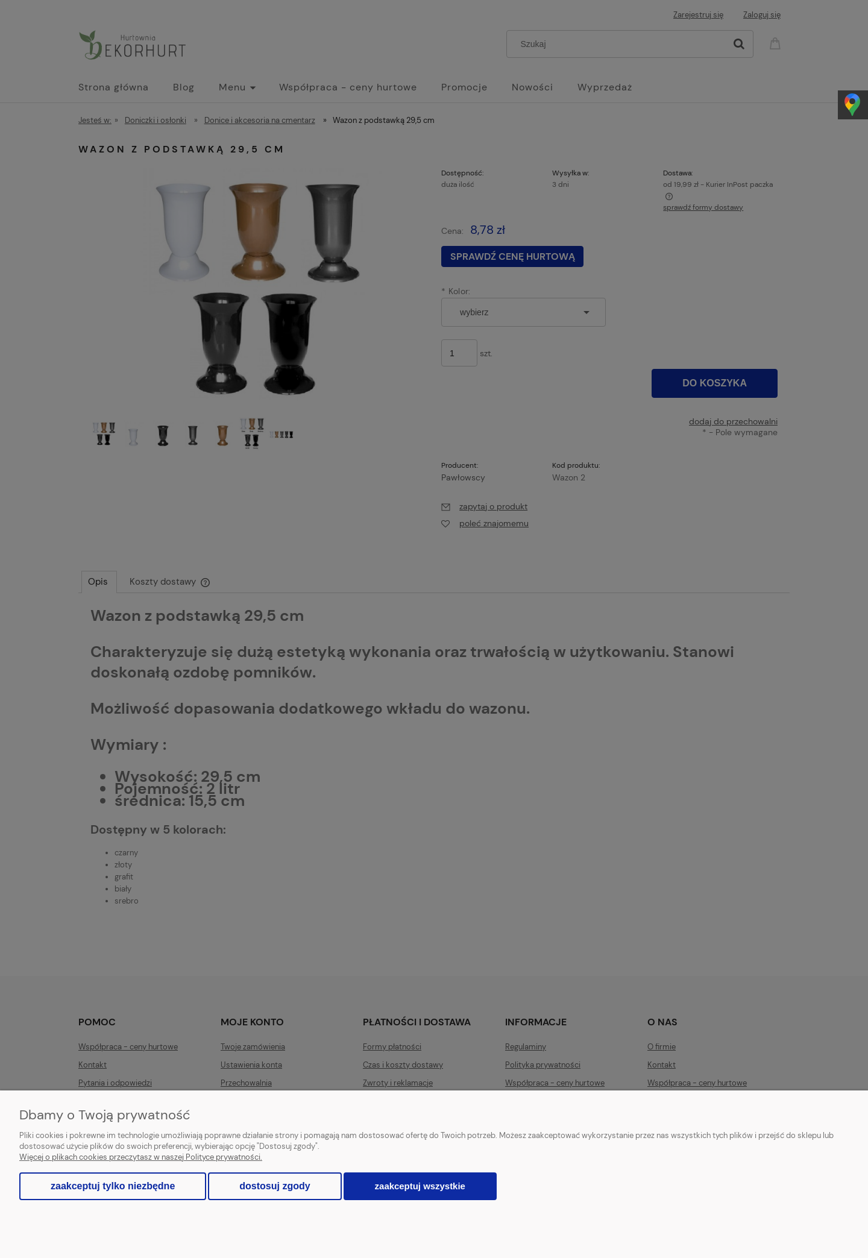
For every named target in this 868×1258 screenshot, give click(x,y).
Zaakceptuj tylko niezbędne (113, 1186)
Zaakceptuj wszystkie (420, 1186)
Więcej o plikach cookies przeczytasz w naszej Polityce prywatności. (140, 1157)
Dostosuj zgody (274, 1186)
